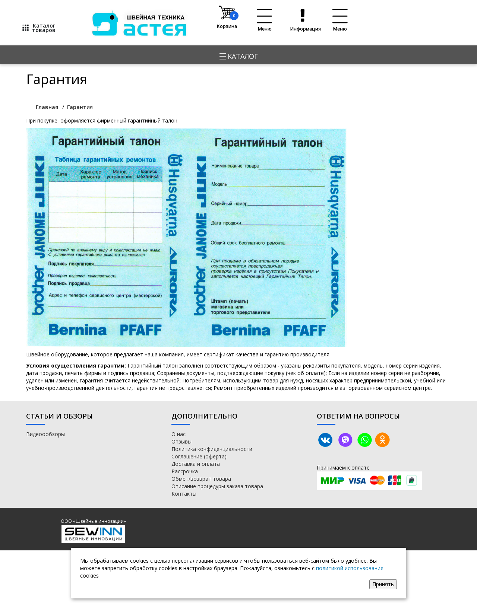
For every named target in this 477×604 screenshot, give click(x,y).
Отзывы (181, 441)
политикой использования (349, 568)
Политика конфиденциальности (211, 448)
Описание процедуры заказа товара (217, 486)
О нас (178, 434)
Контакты (183, 493)
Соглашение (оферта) (199, 456)
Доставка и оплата (195, 463)
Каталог (238, 56)
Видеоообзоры (45, 434)
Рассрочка (184, 471)
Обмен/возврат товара (201, 478)
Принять (383, 584)
